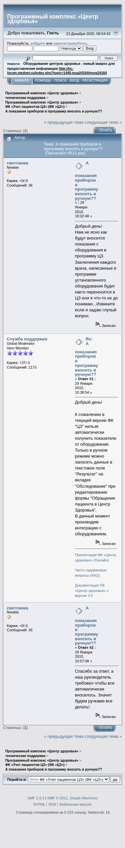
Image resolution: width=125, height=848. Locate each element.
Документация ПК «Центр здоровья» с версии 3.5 (92, 590)
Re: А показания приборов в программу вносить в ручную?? (86, 356)
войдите (37, 43)
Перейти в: (17, 779)
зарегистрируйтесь (70, 43)
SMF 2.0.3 (35, 798)
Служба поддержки (27, 338)
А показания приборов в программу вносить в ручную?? (86, 180)
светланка (17, 162)
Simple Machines (84, 798)
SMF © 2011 (57, 798)
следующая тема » (103, 122)
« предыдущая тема (63, 122)
